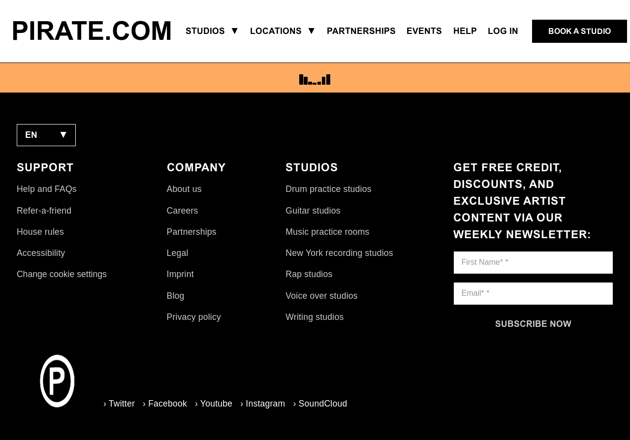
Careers (182, 211)
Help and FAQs (47, 189)
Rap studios (308, 274)
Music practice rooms (327, 232)
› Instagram (262, 404)
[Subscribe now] (533, 323)
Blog (176, 296)
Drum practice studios (328, 189)
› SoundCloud (320, 404)
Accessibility (41, 253)
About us (184, 189)
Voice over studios (321, 296)
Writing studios (314, 317)
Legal (178, 253)
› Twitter (119, 404)
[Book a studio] (579, 31)
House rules (40, 232)
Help (465, 31)
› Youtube (213, 404)
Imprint (180, 274)
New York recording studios (339, 253)
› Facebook (165, 404)
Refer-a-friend (44, 211)
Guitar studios (312, 211)
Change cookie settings (62, 274)
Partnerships (192, 232)
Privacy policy (194, 317)
